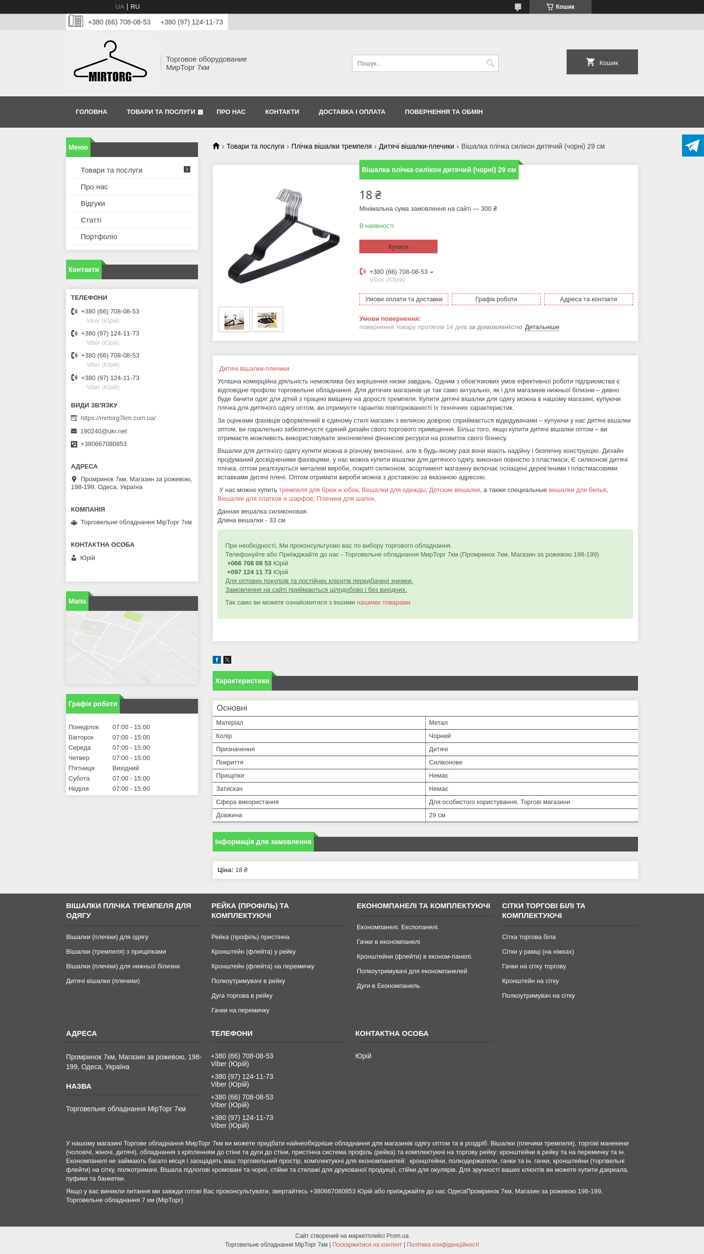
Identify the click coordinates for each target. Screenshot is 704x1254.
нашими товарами (384, 602)
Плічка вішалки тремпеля (331, 146)
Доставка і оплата (352, 111)
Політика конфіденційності (443, 1244)
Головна (91, 111)
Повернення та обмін (444, 111)
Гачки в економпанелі (388, 941)
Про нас (231, 111)
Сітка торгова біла (529, 936)
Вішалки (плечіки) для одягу (107, 936)
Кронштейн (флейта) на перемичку (262, 966)
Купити (398, 246)
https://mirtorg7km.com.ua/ (118, 418)
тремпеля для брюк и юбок (318, 489)
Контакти (282, 111)
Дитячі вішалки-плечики (416, 146)
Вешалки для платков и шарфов (265, 498)
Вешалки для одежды (394, 489)
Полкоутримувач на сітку (538, 995)
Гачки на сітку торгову (534, 966)
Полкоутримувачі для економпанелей (412, 971)
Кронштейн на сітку (530, 981)
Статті (91, 220)
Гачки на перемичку (240, 1010)
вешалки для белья (577, 489)
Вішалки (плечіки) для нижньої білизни (123, 966)
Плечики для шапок (345, 498)
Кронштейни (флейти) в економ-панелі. (415, 956)
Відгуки (93, 203)
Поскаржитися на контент (367, 1244)
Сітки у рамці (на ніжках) (538, 951)
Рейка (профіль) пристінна (250, 936)
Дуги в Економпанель (388, 985)
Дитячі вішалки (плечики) (103, 981)
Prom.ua (398, 1235)
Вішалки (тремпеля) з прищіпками (116, 951)
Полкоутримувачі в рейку (248, 981)
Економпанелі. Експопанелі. (398, 927)
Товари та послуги (161, 111)
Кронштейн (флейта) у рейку (253, 951)
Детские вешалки (454, 489)
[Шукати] (490, 63)
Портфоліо (99, 236)
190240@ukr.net (103, 431)
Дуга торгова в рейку (241, 995)
